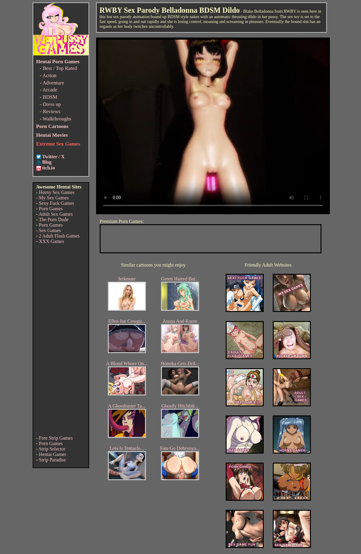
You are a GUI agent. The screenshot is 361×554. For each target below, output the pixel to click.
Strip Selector (52, 448)
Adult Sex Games (56, 214)
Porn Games (51, 208)
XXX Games (51, 241)
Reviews (51, 111)
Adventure (53, 83)
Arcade (49, 90)
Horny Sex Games (56, 192)
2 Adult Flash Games (59, 235)
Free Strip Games (56, 438)
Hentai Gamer (52, 454)
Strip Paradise (52, 459)
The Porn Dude (54, 219)
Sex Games (50, 230)
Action (49, 75)
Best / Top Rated (60, 68)
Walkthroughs (57, 119)
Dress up (52, 104)
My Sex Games (54, 197)
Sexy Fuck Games (56, 203)
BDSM (50, 97)
